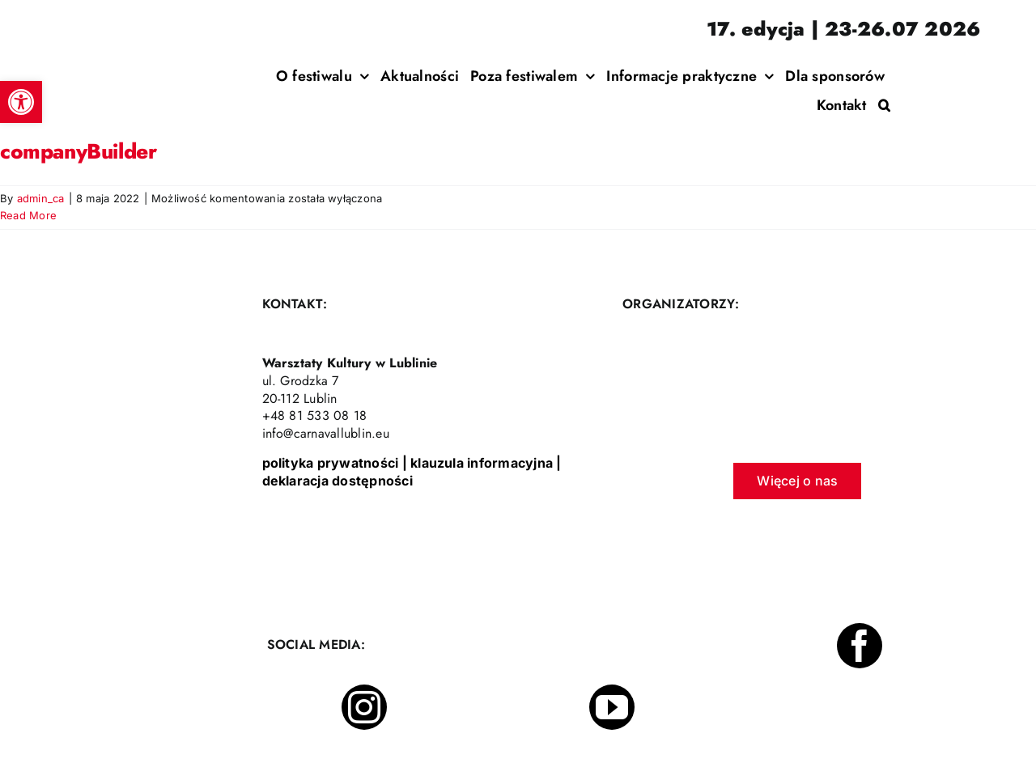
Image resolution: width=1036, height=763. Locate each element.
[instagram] (364, 707)
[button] (884, 105)
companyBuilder (78, 151)
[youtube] (612, 707)
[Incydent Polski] (913, 65)
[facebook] (859, 645)
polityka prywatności (330, 463)
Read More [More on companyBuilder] (28, 215)
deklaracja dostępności (337, 481)
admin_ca (41, 198)
